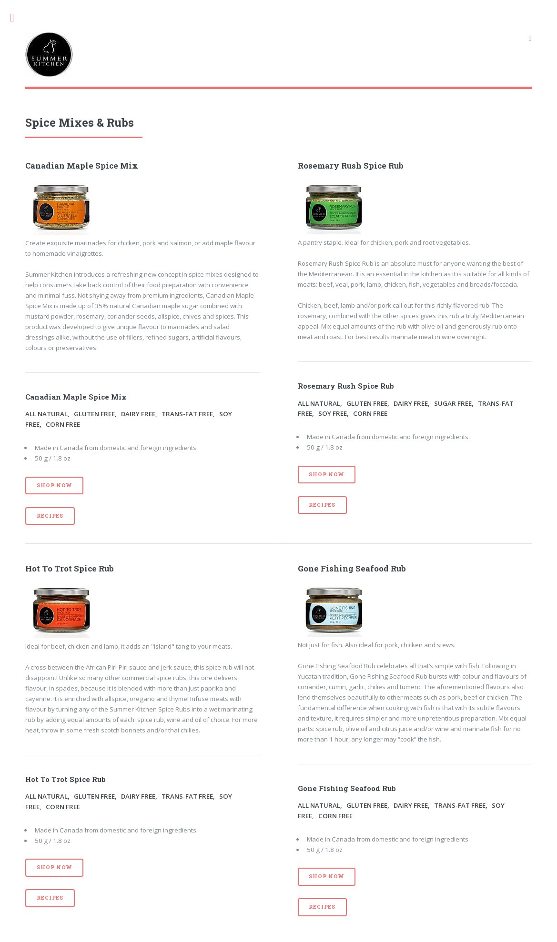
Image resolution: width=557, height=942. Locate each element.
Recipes (50, 515)
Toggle (17, 18)
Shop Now (54, 485)
